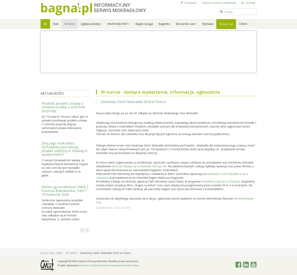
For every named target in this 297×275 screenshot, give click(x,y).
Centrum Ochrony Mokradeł (219, 3)
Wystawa (207, 24)
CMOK (244, 24)
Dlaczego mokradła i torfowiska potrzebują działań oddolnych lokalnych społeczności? (64, 149)
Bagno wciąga (144, 24)
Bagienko (164, 24)
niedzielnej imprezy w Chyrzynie (221, 181)
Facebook (188, 3)
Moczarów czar (186, 24)
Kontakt (248, 3)
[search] (237, 12)
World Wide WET (118, 24)
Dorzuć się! (226, 24)
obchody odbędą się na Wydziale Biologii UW (138, 166)
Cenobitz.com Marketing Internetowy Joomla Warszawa (108, 265)
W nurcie (69, 24)
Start (56, 24)
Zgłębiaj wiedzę (91, 24)
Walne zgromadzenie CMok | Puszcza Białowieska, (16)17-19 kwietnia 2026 (65, 191)
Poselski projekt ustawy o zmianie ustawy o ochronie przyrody (63, 107)
